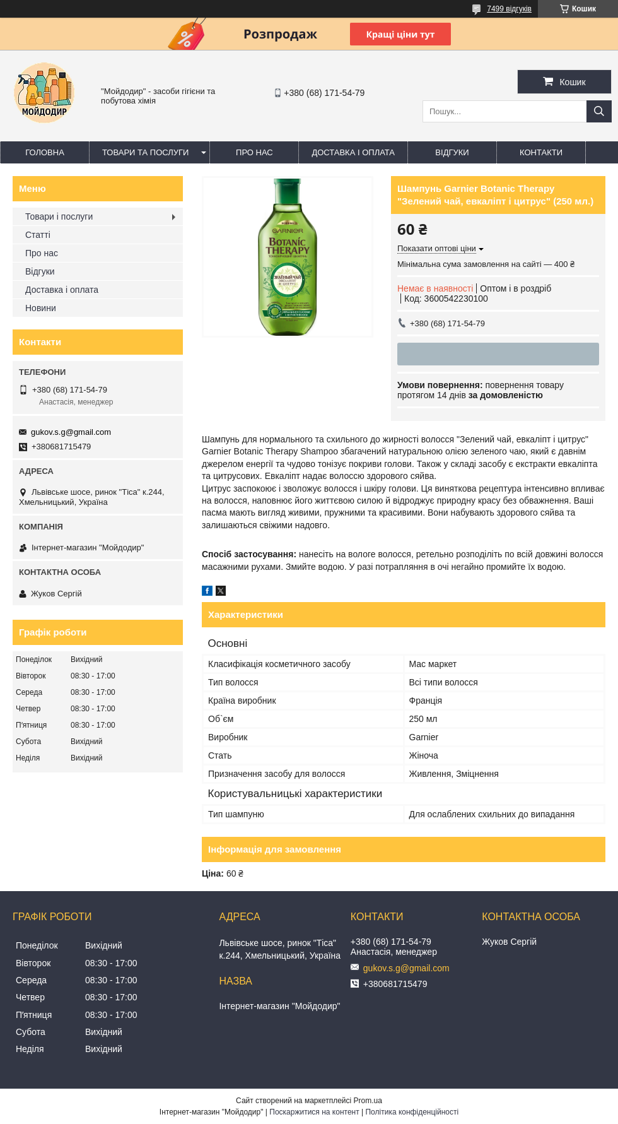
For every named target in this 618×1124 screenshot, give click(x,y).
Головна (44, 152)
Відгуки (452, 152)
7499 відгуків (509, 8)
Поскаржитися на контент (314, 1112)
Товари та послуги (145, 152)
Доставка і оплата (353, 152)
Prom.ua (368, 1100)
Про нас (254, 152)
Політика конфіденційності (411, 1112)
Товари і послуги (59, 216)
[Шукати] (599, 111)
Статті (37, 235)
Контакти (541, 152)
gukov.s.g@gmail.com (71, 432)
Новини (40, 308)
